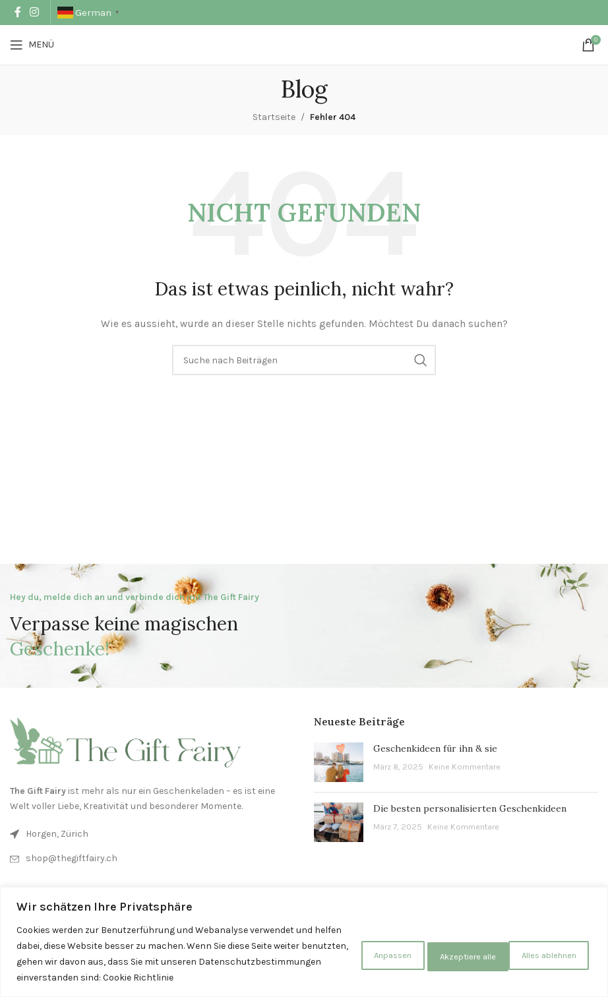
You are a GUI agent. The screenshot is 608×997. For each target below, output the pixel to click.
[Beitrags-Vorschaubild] (338, 762)
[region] (304, 934)
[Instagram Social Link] (34, 12)
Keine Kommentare (465, 766)
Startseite (274, 117)
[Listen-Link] (152, 858)
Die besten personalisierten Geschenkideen (469, 808)
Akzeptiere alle (541, 946)
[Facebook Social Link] (17, 12)
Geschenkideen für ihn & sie (435, 748)
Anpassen (338, 946)
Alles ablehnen (435, 946)
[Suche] (304, 360)
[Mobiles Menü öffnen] (32, 45)
